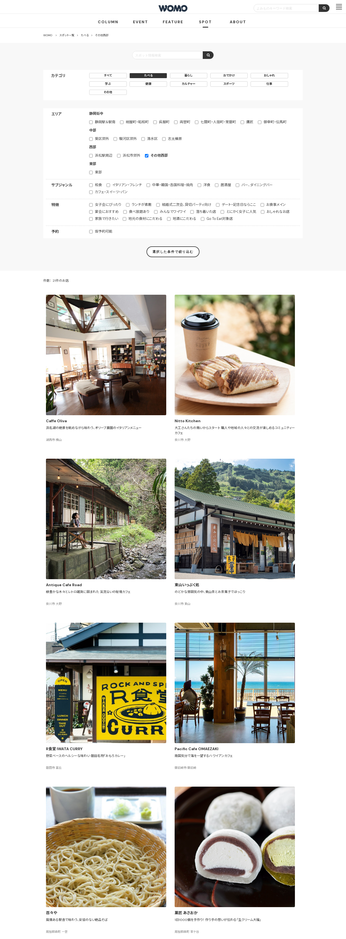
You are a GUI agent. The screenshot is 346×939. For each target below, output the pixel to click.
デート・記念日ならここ (239, 204)
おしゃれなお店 (278, 211)
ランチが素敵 (142, 204)
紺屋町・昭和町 (137, 122)
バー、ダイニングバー (257, 185)
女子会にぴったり (108, 204)
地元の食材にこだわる (145, 218)
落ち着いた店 (206, 211)
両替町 (185, 122)
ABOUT (238, 21)
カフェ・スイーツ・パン (111, 192)
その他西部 (159, 155)
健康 (148, 84)
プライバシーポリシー (155, 907)
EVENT (140, 21)
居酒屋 (226, 185)
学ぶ (108, 84)
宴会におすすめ (107, 211)
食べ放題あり (139, 211)
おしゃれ (269, 75)
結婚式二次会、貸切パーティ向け (186, 204)
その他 (108, 92)
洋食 (206, 185)
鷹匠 (249, 122)
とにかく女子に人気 (241, 211)
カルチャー (188, 84)
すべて (108, 75)
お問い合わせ (216, 907)
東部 (98, 172)
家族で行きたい (106, 218)
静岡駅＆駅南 (105, 122)
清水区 (152, 138)
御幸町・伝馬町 (275, 122)
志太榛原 (175, 138)
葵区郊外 (102, 138)
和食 (98, 185)
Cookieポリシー (188, 907)
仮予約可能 (103, 231)
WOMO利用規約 (179, 888)
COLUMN (108, 21)
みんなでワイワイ (173, 211)
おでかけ (229, 75)
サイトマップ (205, 888)
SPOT (205, 21)
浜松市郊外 (131, 155)
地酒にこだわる (184, 218)
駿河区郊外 (128, 138)
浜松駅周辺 (103, 155)
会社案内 (127, 907)
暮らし (188, 75)
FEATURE (173, 21)
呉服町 (164, 122)
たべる (148, 75)
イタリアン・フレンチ (127, 185)
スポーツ (229, 84)
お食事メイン (276, 204)
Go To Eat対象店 (220, 218)
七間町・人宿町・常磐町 (218, 122)
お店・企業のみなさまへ (146, 888)
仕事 (269, 84)
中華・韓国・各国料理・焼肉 (172, 185)
